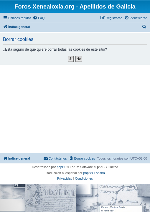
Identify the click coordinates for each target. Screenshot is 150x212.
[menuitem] (38, 17)
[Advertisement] (75, 109)
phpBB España (94, 173)
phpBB (62, 167)
